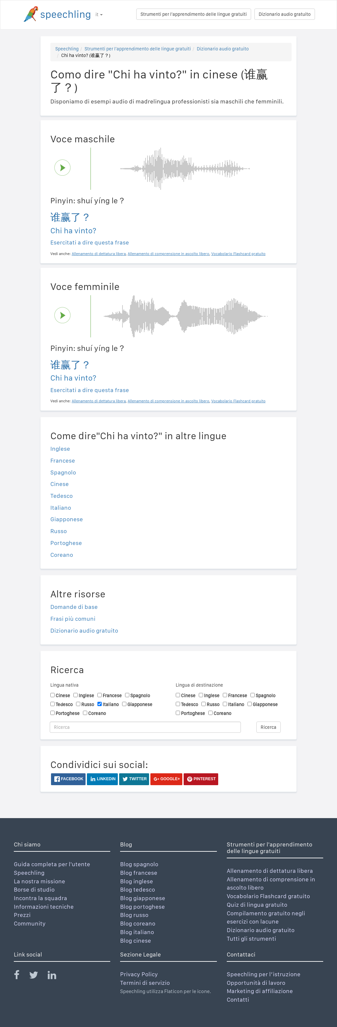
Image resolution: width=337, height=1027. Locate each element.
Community (30, 923)
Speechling (67, 48)
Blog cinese (135, 940)
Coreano (61, 554)
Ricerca (268, 727)
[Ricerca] (145, 727)
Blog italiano (137, 931)
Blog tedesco (137, 889)
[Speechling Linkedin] (56, 976)
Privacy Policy (139, 974)
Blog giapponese (142, 898)
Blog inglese (136, 881)
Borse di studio (34, 889)
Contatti (238, 999)
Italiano (60, 507)
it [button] (99, 14)
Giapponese (66, 519)
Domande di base (74, 606)
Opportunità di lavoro (256, 982)
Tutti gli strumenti (251, 938)
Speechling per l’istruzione (263, 974)
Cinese (59, 483)
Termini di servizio (145, 982)
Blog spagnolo (139, 864)
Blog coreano (137, 923)
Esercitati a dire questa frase (89, 242)
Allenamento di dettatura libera (270, 870)
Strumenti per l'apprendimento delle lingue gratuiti (194, 14)
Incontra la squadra (40, 898)
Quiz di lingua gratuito (257, 904)
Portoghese (66, 542)
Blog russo (134, 914)
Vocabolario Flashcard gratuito (268, 896)
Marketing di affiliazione (260, 990)
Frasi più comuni (72, 618)
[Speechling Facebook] (21, 976)
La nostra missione (39, 881)
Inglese (60, 448)
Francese (62, 460)
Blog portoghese (142, 906)
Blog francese (138, 872)
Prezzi (22, 914)
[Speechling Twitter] (37, 976)
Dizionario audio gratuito (285, 14)
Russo (58, 531)
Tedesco (61, 495)
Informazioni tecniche (44, 906)
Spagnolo (63, 472)
